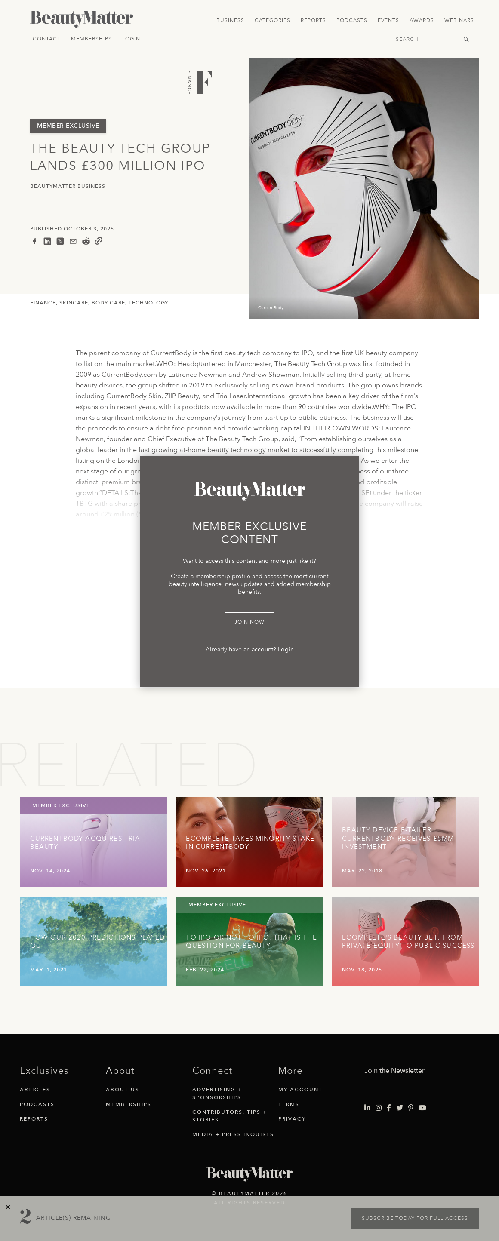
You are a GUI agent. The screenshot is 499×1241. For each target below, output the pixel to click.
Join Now (249, 621)
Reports (313, 20)
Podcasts (351, 20)
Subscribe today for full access (415, 1218)
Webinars (459, 20)
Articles (35, 1089)
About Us (122, 1089)
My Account (300, 1089)
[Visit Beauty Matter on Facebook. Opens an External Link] (389, 1108)
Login (131, 38)
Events (388, 20)
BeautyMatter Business (67, 186)
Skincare (73, 302)
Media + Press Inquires (233, 1134)
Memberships (91, 38)
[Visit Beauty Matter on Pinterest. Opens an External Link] (410, 1108)
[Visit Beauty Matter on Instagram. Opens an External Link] (379, 1108)
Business (230, 20)
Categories (272, 20)
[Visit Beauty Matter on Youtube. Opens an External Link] (422, 1108)
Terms (288, 1104)
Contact (47, 38)
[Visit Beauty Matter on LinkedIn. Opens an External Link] (367, 1108)
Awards (422, 20)
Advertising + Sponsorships (217, 1093)
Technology (148, 302)
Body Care (108, 302)
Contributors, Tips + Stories (229, 1116)
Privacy (292, 1118)
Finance (43, 302)
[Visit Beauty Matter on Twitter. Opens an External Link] (399, 1108)
